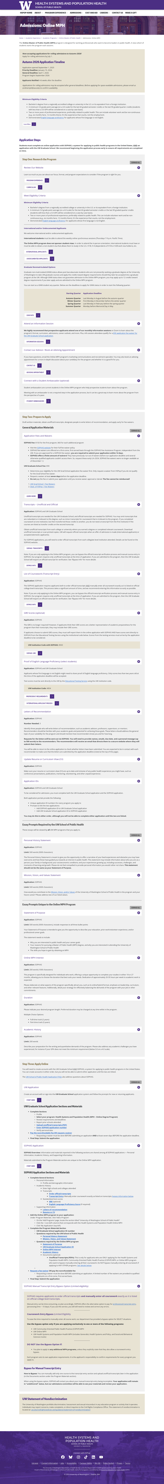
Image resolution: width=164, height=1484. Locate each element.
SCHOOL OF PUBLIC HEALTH (48, 7)
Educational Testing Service (76, 681)
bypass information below (122, 1196)
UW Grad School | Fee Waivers (42, 484)
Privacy (119, 1463)
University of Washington (26, 5)
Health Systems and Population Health (70, 3)
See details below (84, 1265)
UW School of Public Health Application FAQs (44, 1077)
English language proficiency (52, 117)
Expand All (135, 162)
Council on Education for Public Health (113, 1470)
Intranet (35, 1463)
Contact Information (49, 1463)
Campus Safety (86, 1463)
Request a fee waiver (39, 1271)
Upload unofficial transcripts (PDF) (52, 1125)
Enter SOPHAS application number (52, 1127)
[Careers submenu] (109, 12)
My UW (98, 1463)
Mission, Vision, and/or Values (63, 892)
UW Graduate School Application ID (58, 1247)
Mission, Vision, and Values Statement (59, 1239)
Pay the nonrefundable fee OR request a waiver (51, 1133)
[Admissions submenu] (82, 12)
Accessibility (72, 1463)
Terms (127, 1463)
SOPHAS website (44, 447)
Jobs (62, 1463)
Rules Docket (108, 1463)
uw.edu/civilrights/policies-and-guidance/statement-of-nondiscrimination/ (60, 1410)
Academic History (50, 1252)
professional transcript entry (124, 1304)
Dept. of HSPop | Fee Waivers (42, 486)
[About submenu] (42, 12)
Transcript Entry (56, 1196)
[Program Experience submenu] (67, 12)
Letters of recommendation (55, 1209)
